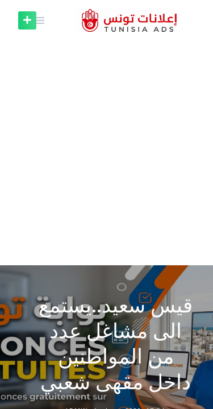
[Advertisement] (106, 153)
